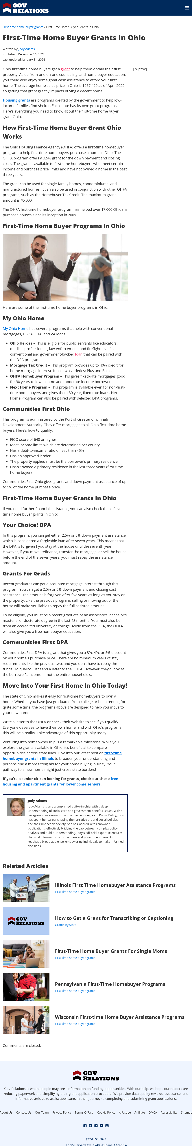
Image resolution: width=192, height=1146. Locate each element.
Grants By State (65, 925)
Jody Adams (27, 49)
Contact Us (23, 1112)
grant (65, 69)
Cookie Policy (106, 1112)
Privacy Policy (61, 1112)
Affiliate (139, 1112)
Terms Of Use (84, 1112)
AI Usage (125, 1112)
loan (78, 354)
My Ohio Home (15, 328)
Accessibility (169, 1112)
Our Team (42, 1112)
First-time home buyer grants (23, 27)
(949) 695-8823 (96, 1139)
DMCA (153, 1112)
